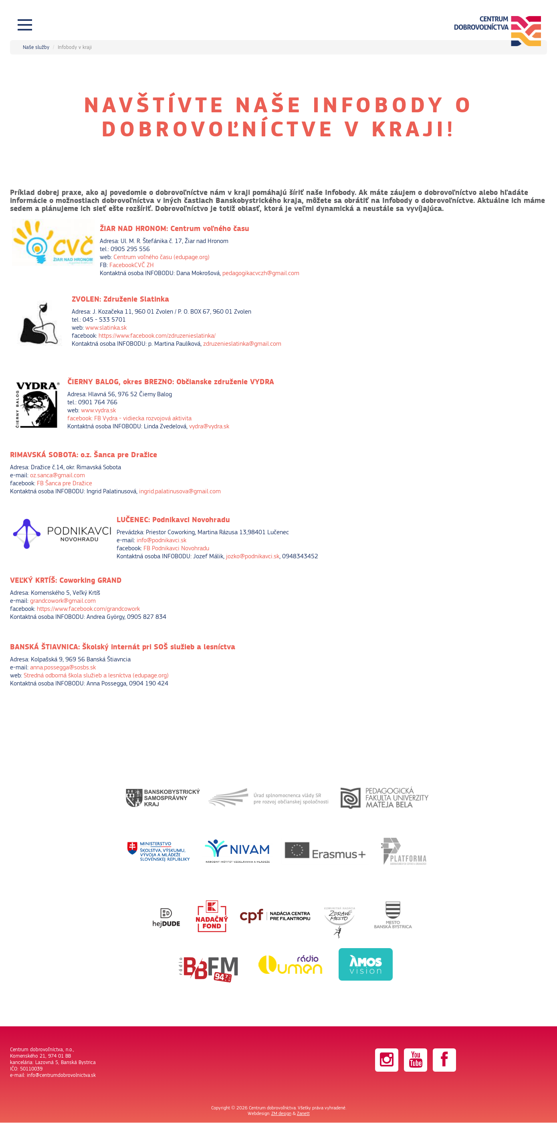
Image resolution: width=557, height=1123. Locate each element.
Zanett (303, 1113)
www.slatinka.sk (106, 328)
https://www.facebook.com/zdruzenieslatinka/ (157, 336)
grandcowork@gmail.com (63, 601)
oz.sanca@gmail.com (57, 475)
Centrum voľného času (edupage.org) (161, 257)
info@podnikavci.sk (161, 540)
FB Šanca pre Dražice (64, 483)
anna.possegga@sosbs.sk (63, 667)
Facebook (121, 265)
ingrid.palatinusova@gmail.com (180, 491)
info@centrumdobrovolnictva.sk (61, 1075)
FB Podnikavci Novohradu (176, 548)
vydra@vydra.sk (209, 426)
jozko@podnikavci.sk (252, 556)
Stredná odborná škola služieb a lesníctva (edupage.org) (96, 675)
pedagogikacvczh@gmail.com (260, 273)
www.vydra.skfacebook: (91, 414)
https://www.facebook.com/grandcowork (88, 609)
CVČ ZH (144, 265)
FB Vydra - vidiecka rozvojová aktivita (143, 418)
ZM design (281, 1113)
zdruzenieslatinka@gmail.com (243, 344)
